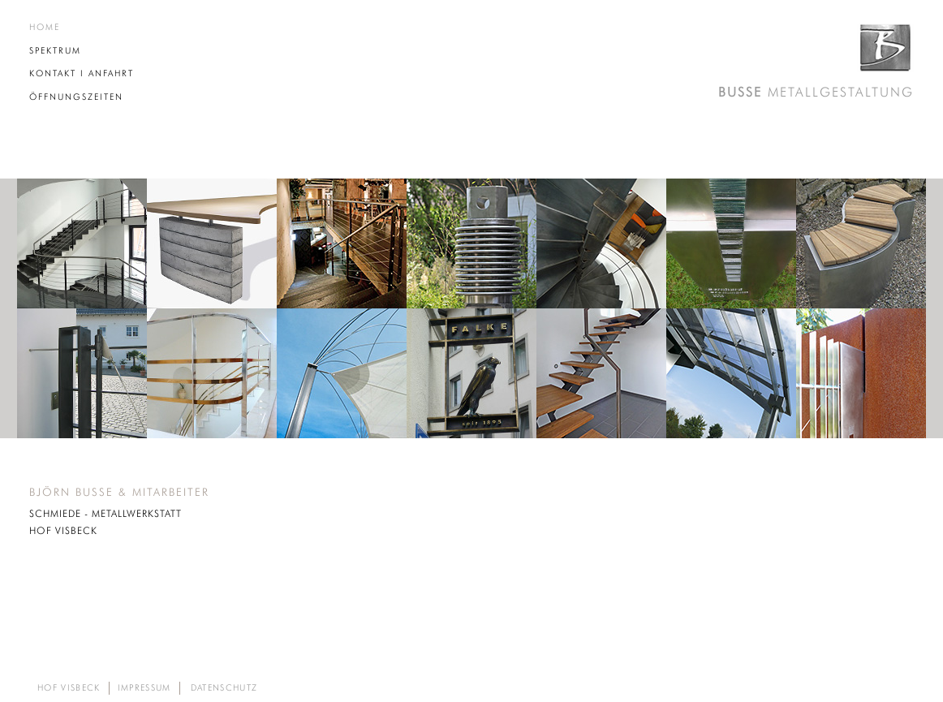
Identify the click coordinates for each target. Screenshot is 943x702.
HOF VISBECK (69, 688)
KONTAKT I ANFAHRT (81, 73)
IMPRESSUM (144, 688)
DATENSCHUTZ (224, 688)
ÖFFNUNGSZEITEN (76, 97)
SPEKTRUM (55, 50)
